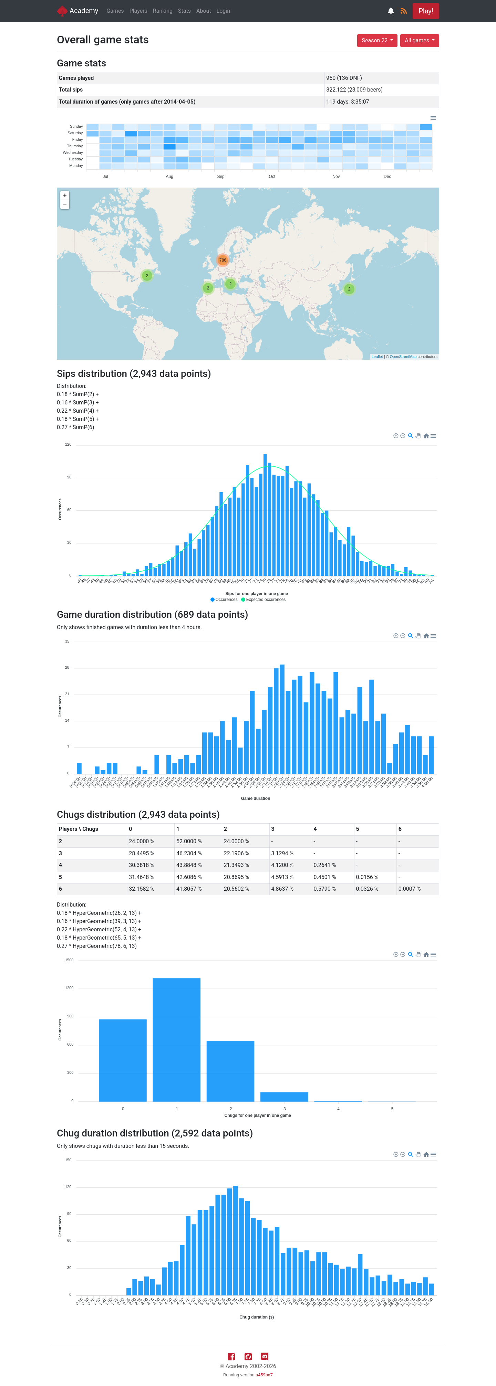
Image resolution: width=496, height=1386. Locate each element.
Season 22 (375, 40)
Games (115, 11)
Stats (184, 11)
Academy (77, 11)
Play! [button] (425, 11)
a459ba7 (264, 1374)
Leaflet (377, 357)
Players (138, 11)
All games (418, 40)
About (203, 11)
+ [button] (65, 195)
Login (223, 11)
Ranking (163, 11)
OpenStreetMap (403, 357)
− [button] (65, 204)
